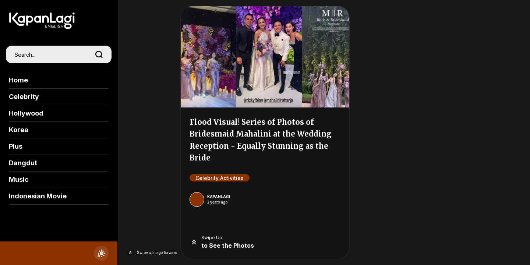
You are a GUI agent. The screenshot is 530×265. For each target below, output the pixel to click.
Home (18, 80)
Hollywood (26, 113)
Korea (18, 130)
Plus (15, 146)
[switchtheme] (101, 253)
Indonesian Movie (38, 196)
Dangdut (23, 163)
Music (19, 179)
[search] (99, 54)
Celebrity (24, 96)
